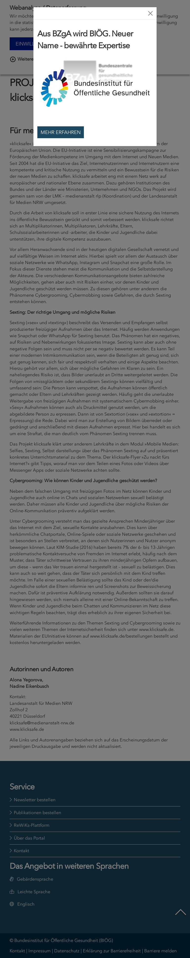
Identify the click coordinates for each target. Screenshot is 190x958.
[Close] (150, 13)
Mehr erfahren (61, 132)
